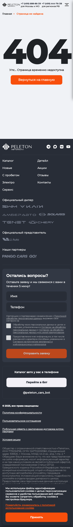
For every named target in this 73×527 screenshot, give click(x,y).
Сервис (7, 189)
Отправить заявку (36, 353)
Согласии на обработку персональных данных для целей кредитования (38, 331)
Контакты (44, 182)
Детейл (42, 161)
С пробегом (10, 175)
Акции (42, 168)
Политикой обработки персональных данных (36, 317)
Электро (8, 182)
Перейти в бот (36, 382)
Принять (36, 517)
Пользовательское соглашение (21, 420)
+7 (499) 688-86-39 (31, 3)
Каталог (8, 161)
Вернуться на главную (36, 80)
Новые (7, 168)
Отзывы (42, 175)
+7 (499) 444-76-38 (52, 3)
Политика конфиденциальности (22, 412)
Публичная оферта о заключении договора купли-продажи (33, 430)
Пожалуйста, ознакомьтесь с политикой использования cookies (30, 506)
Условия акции (11, 439)
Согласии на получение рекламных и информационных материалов (33, 343)
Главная (7, 13)
